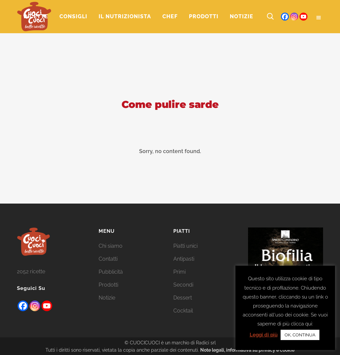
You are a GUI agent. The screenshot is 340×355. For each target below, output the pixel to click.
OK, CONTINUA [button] (300, 334)
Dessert (182, 298)
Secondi (183, 285)
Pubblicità (111, 272)
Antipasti (183, 259)
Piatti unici (185, 246)
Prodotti (108, 285)
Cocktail (183, 311)
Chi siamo (111, 246)
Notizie (107, 298)
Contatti (108, 259)
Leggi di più (264, 335)
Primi (179, 272)
